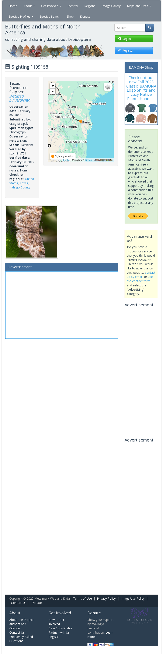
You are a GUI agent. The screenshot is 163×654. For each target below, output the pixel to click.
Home (13, 6)
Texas (24, 183)
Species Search (50, 16)
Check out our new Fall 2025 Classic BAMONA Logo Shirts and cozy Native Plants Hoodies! (141, 88)
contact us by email (141, 274)
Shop (70, 16)
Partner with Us (59, 632)
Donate (85, 16)
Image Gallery (111, 6)
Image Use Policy (133, 598)
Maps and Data (139, 6)
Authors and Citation (17, 626)
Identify (73, 6)
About (29, 6)
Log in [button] (124, 39)
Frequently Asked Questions (21, 639)
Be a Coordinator (60, 628)
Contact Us (18, 603)
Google (88, 160)
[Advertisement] (62, 304)
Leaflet (66, 160)
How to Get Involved (56, 622)
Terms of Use (82, 598)
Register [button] (125, 50)
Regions (89, 6)
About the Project (21, 620)
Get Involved (51, 6)
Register (54, 637)
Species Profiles (21, 16)
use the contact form (140, 279)
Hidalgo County (19, 187)
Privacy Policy (106, 598)
